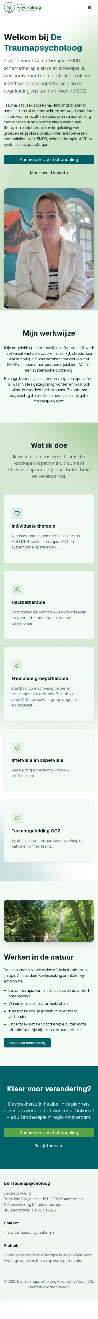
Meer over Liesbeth (49, 172)
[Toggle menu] (89, 7)
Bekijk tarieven (49, 1147)
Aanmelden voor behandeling (49, 159)
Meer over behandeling (27, 1044)
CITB (24, 700)
